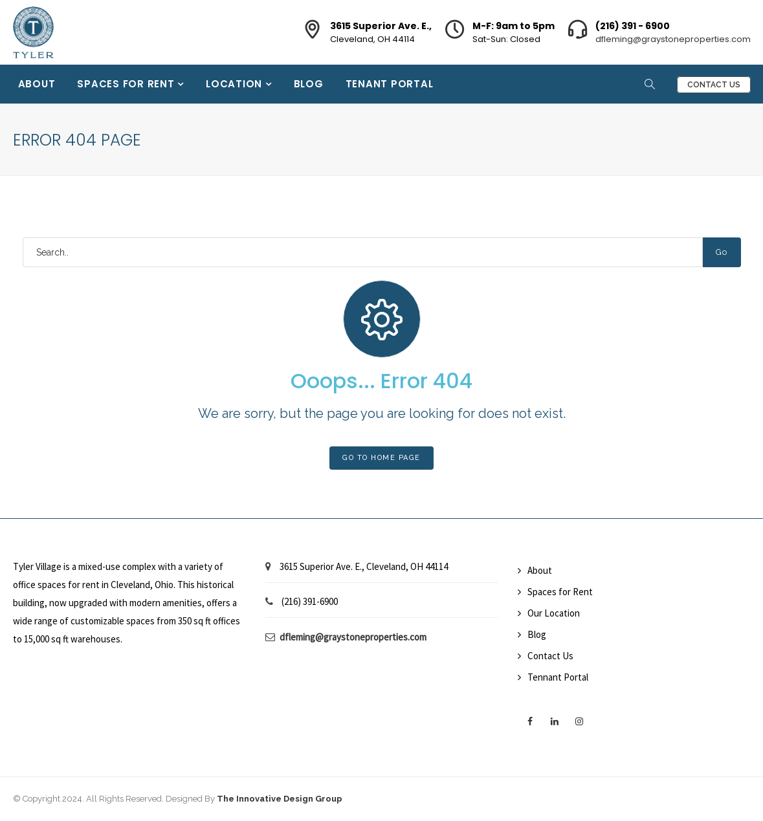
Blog (309, 84)
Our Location (553, 613)
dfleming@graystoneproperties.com (673, 39)
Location (235, 84)
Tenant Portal (390, 84)
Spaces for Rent (127, 84)
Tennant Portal (557, 677)
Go (722, 252)
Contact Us (713, 84)
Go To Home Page (381, 458)
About (37, 84)
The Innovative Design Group (279, 799)
